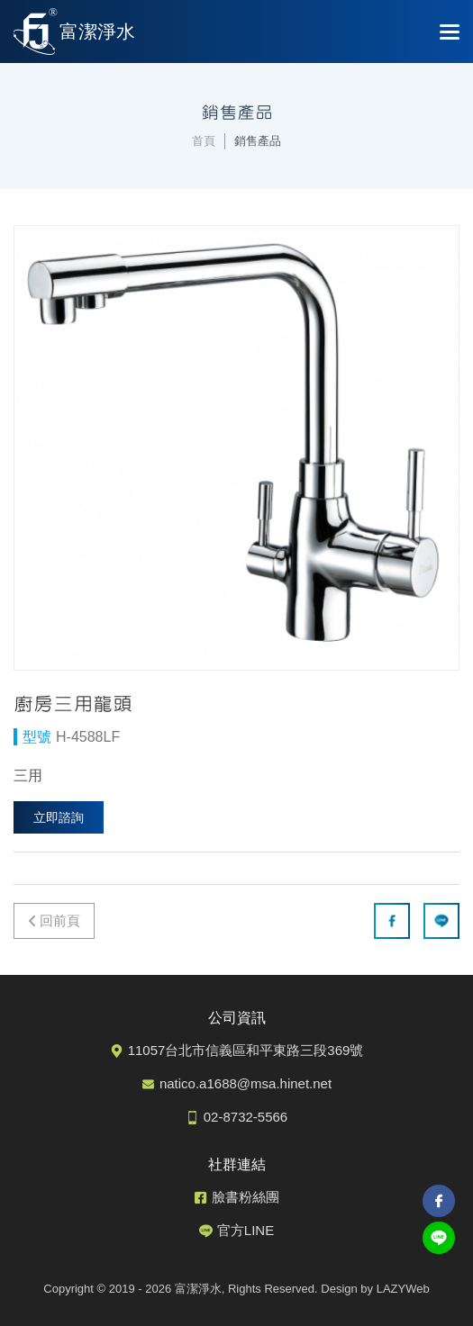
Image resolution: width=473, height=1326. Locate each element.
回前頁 (60, 920)
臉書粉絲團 (245, 1196)
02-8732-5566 (245, 1116)
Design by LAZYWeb (375, 1288)
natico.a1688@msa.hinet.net (245, 1083)
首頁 (203, 141)
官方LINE (245, 1230)
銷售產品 (257, 141)
